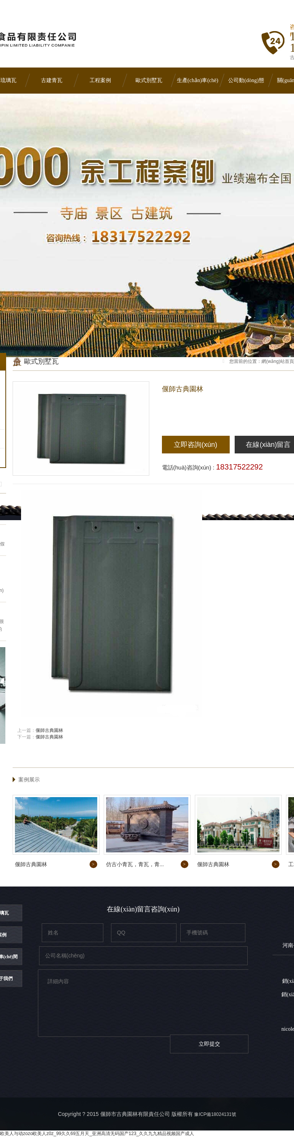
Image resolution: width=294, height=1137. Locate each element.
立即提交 (209, 1044)
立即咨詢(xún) (195, 444)
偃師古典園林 (49, 730)
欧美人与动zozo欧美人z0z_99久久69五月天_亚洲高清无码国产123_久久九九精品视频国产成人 (97, 1133)
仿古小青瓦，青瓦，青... (135, 864)
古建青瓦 (51, 80)
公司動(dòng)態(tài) (246, 85)
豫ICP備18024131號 (215, 1114)
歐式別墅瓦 (149, 80)
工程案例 (100, 80)
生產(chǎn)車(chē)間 (197, 85)
